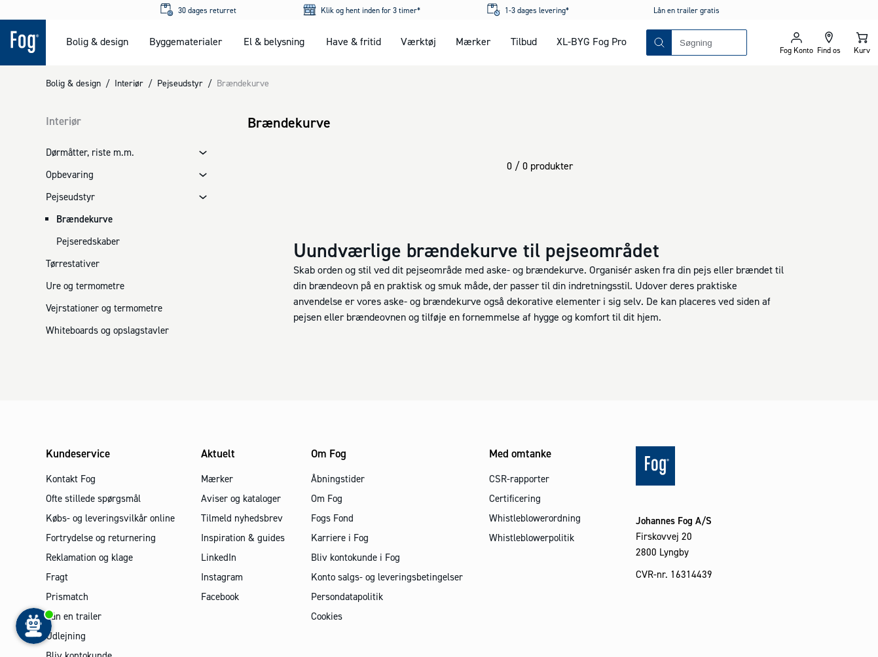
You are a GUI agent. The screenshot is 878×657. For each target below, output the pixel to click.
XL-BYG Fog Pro (592, 41)
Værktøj (418, 41)
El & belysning (274, 41)
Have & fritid (353, 41)
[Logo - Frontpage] (23, 42)
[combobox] (709, 42)
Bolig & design (97, 41)
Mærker (473, 41)
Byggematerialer (185, 41)
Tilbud (524, 41)
